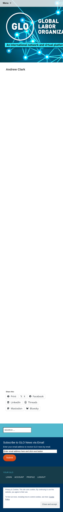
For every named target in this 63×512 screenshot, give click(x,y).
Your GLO (8, 472)
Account (19, 477)
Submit (9, 457)
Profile (31, 477)
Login (9, 477)
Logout (41, 477)
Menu (6, 3)
